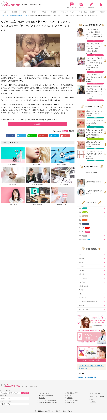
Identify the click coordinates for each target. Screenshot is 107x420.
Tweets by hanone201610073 (86, 377)
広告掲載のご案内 (72, 393)
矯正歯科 (92, 12)
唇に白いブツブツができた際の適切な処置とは (94, 112)
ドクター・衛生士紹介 (46, 395)
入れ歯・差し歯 (83, 12)
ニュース (84, 228)
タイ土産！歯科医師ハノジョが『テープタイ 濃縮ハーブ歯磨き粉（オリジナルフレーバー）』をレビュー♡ (94, 91)
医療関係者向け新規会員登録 (48, 402)
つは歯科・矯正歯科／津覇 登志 (94, 192)
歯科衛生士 (84, 239)
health (95, 117)
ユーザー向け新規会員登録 (47, 400)
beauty (95, 139)
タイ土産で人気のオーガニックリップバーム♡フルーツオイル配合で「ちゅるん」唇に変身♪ (94, 47)
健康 (83, 208)
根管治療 (14, 12)
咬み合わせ (82, 298)
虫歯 (5, 12)
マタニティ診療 (83, 309)
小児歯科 (34, 12)
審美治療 (53, 12)
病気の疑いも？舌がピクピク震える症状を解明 (94, 143)
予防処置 (44, 12)
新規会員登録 (91, 4)
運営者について (72, 395)
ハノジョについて (96, 393)
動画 (83, 236)
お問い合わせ (81, 4)
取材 (84, 224)
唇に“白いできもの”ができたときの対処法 (94, 122)
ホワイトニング (63, 12)
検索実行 (25, 393)
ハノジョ (84, 232)
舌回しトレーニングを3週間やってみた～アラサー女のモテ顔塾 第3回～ (94, 132)
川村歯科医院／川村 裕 (93, 182)
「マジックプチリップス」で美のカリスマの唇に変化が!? (94, 77)
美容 (83, 212)
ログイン (101, 4)
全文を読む (37, 124)
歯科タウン (94, 399)
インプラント (73, 12)
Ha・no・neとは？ (71, 4)
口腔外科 (81, 294)
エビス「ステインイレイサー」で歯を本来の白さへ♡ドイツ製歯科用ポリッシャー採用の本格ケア (94, 33)
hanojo (65, 131)
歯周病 (24, 12)
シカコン (93, 402)
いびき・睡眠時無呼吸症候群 (88, 301)
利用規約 (69, 398)
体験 (83, 220)
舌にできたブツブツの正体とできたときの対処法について (94, 154)
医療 (83, 216)
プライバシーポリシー (74, 400)
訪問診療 (81, 305)
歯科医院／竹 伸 (91, 173)
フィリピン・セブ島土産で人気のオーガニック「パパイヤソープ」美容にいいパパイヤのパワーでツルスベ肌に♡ (94, 62)
